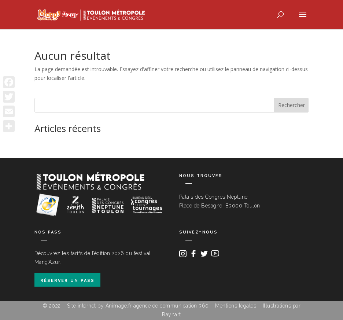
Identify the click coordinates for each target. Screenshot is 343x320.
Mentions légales (235, 306)
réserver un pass (67, 279)
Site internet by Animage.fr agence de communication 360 (138, 306)
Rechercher (291, 105)
